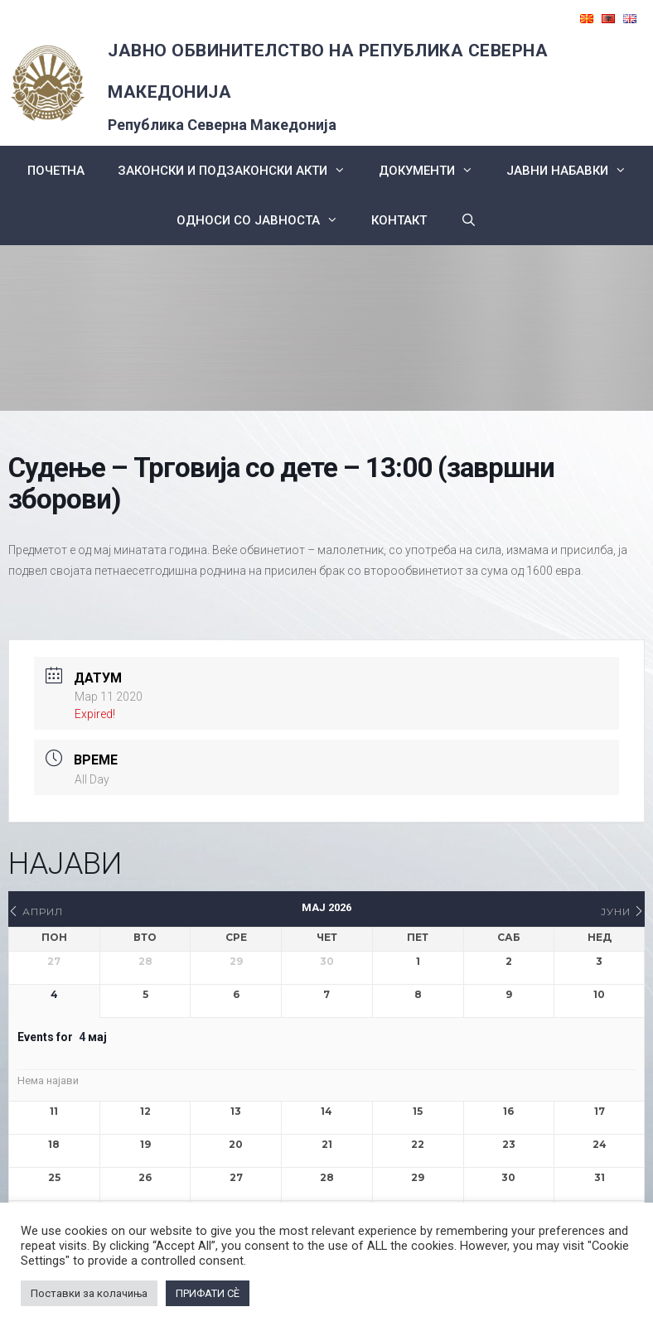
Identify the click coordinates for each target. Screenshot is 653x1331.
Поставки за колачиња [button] (89, 1293)
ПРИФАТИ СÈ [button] (207, 1293)
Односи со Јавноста (266, 220)
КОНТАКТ (399, 220)
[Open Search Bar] (467, 220)
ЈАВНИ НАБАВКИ (574, 170)
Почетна (56, 170)
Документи (434, 170)
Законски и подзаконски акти (240, 170)
